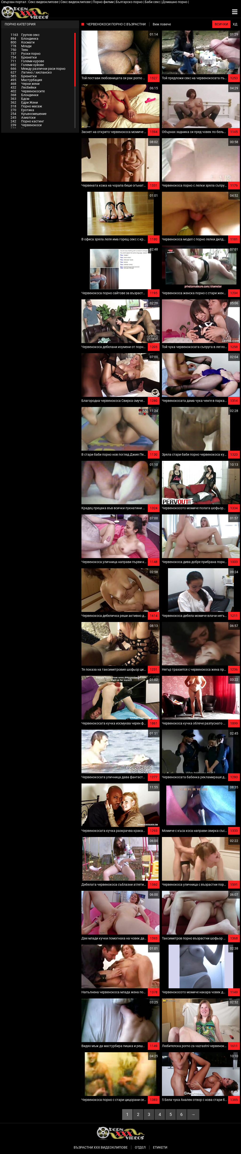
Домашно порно (175, 2)
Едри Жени (24, 102)
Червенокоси (26, 125)
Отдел (140, 1147)
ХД (235, 24)
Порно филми (103, 2)
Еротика (22, 110)
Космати (23, 42)
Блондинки (24, 95)
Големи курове (27, 61)
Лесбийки (23, 87)
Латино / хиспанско (31, 72)
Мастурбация (26, 80)
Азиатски (23, 117)
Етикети (160, 1147)
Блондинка (24, 38)
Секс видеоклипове (43, 2)
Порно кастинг (27, 121)
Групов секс (25, 35)
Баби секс (153, 2)
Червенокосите (28, 91)
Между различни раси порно (38, 68)
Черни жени (25, 84)
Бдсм (20, 99)
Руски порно (25, 53)
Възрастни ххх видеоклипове (101, 1147)
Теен (19, 50)
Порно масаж (26, 106)
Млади (21, 46)
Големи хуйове (27, 65)
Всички (221, 24)
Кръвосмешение (28, 114)
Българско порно (129, 2)
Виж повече (162, 24)
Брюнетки (24, 57)
